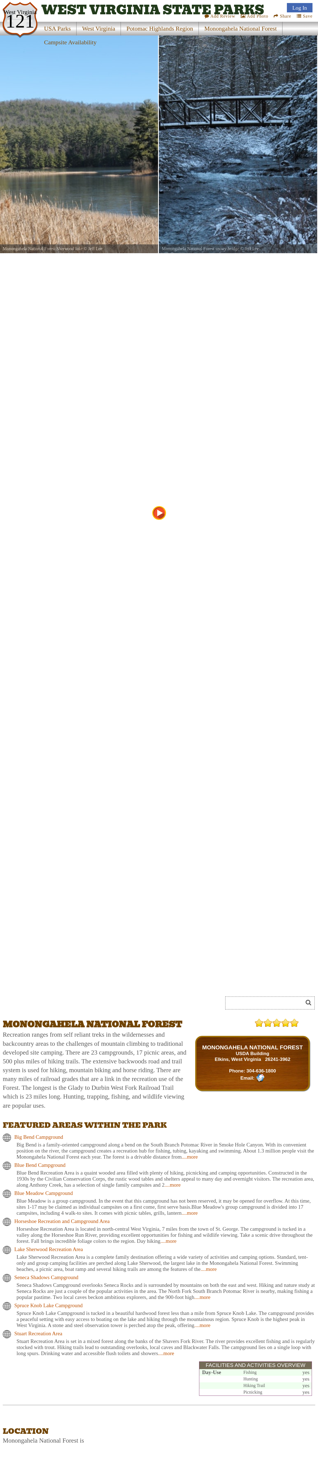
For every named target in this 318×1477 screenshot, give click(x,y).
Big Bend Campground (38, 1137)
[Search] (266, 1003)
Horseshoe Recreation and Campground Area (62, 1221)
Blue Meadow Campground (43, 1193)
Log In (299, 6)
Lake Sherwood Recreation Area (48, 1249)
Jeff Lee (95, 248)
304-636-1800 (261, 1071)
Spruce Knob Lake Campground (48, 1306)
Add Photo (254, 15)
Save (304, 15)
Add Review (220, 15)
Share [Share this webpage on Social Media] (282, 15)
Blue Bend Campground (40, 1165)
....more (190, 1157)
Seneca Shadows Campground (46, 1278)
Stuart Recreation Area (38, 1334)
